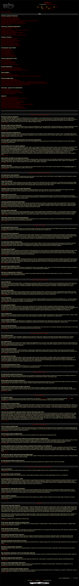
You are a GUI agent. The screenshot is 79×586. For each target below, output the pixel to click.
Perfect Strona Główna (6, 11)
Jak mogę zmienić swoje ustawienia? (9, 27)
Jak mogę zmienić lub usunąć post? (9, 39)
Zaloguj (51, 8)
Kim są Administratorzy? (6, 59)
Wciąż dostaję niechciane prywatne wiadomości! (12, 69)
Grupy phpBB (44, 398)
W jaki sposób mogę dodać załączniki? (10, 97)
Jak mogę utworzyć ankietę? (7, 42)
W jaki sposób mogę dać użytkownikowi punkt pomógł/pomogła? (15, 84)
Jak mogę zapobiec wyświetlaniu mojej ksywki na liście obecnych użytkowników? (19, 20)
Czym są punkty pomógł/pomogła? (9, 79)
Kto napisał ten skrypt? (6, 73)
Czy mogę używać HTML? (7, 50)
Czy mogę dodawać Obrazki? (8, 52)
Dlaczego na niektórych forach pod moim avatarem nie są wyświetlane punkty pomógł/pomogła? (23, 82)
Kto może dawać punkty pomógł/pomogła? (11, 80)
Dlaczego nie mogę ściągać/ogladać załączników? (12, 106)
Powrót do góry (4, 122)
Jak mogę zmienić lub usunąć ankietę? (10, 43)
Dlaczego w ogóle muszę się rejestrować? (10, 18)
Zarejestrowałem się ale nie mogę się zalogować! (12, 21)
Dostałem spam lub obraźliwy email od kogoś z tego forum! (14, 70)
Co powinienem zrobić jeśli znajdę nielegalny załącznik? (14, 108)
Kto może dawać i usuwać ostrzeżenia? (10, 90)
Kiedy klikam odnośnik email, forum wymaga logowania (13, 35)
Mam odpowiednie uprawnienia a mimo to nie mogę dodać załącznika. (17, 104)
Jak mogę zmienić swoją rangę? (8, 33)
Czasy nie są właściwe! (6, 29)
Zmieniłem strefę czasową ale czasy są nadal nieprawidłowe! (15, 30)
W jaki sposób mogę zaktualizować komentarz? (12, 100)
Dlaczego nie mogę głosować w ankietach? (11, 45)
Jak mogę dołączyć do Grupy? (8, 63)
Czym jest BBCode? (5, 49)
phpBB (33, 580)
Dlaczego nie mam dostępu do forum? (10, 44)
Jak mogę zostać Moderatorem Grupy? (10, 64)
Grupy (55, 7)
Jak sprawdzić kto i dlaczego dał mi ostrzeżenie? (12, 92)
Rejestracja (45, 8)
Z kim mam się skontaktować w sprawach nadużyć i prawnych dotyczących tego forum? (21, 76)
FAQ (38, 7)
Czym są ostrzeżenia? (6, 89)
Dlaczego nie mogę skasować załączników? (11, 105)
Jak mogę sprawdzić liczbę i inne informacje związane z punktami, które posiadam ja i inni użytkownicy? (24, 83)
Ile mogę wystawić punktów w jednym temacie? (12, 85)
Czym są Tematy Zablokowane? (8, 56)
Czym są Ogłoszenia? (6, 53)
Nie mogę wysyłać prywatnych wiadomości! (11, 67)
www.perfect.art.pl (51, 4)
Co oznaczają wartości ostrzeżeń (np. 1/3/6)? (11, 91)
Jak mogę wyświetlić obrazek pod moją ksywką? (12, 32)
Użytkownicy (49, 7)
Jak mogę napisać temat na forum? (9, 38)
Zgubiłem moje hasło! (6, 24)
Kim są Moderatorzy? (6, 60)
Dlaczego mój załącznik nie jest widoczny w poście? (13, 102)
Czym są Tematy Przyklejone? (8, 55)
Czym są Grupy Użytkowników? (8, 62)
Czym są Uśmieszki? (6, 51)
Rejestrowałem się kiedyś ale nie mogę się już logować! (13, 23)
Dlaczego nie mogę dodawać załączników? (11, 103)
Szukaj (43, 7)
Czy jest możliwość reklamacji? (8, 93)
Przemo (69, 398)
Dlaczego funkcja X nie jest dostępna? (10, 75)
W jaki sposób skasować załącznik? (9, 99)
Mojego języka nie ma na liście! (8, 31)
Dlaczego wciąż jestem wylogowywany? (10, 19)
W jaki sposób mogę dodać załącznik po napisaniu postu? (14, 98)
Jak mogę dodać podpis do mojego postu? (11, 40)
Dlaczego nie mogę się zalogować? (9, 17)
